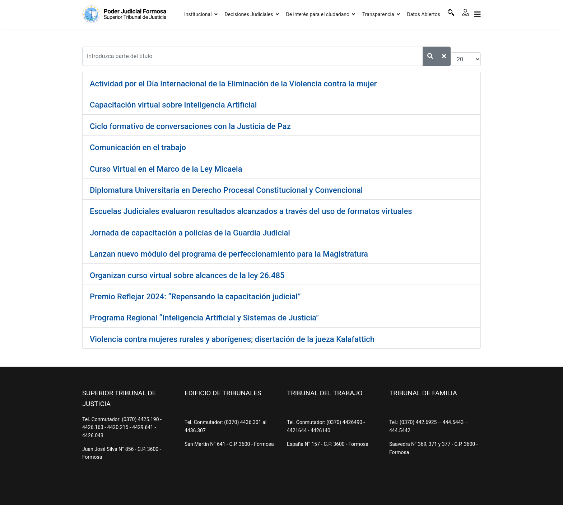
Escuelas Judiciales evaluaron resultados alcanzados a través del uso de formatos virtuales (251, 211)
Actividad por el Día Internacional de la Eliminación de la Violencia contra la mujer (233, 83)
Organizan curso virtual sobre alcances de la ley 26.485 (187, 275)
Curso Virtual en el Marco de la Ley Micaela (166, 169)
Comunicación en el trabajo (138, 147)
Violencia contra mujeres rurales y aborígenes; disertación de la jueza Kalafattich (232, 339)
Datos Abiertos (424, 14)
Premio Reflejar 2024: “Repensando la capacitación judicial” (195, 296)
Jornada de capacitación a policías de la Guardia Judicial (190, 232)
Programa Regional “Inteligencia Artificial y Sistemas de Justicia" (204, 317)
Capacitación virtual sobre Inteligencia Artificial (173, 104)
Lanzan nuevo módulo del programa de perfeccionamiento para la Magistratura (229, 253)
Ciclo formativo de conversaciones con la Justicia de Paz (190, 126)
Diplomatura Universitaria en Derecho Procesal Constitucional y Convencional (226, 190)
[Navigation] (477, 14)
